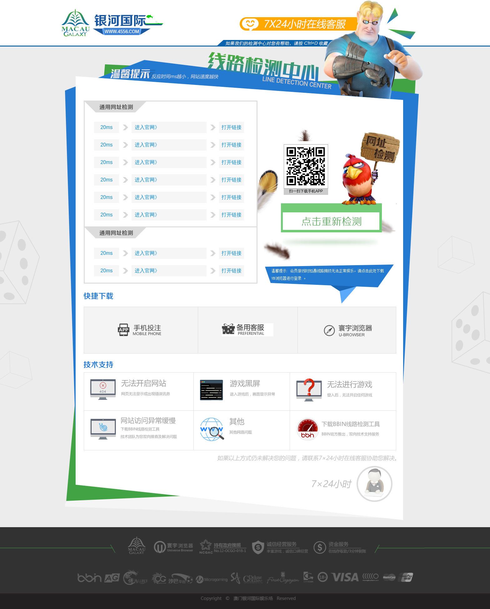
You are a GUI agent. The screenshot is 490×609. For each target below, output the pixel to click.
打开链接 (232, 127)
